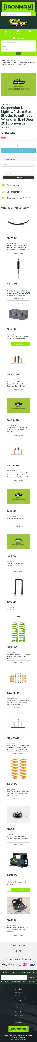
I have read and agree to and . (17, 981)
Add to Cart (20, 344)
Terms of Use (18, 1015)
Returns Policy (18, 1022)
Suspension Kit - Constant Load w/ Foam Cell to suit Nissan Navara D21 (18, 429)
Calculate (18, 177)
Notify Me (19, 150)
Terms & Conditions (20, 981)
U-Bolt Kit (10, 609)
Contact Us (18, 1007)
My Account (18, 992)
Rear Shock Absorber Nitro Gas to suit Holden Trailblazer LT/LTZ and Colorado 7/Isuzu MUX (18, 293)
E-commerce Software (16, 1039)
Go (18, 54)
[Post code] (18, 173)
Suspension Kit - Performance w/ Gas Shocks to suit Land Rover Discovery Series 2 (18, 702)
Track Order (18, 996)
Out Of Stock (18, 253)
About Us (18, 1004)
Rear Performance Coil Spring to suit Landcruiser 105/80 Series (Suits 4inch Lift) (18, 793)
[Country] (18, 169)
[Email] (14, 977)
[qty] (18, 165)
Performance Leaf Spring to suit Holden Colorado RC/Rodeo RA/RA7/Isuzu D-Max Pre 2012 (18, 247)
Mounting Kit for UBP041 (15, 518)
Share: (6, 127)
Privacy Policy (30, 981)
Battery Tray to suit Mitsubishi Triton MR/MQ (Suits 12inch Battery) (17, 930)
